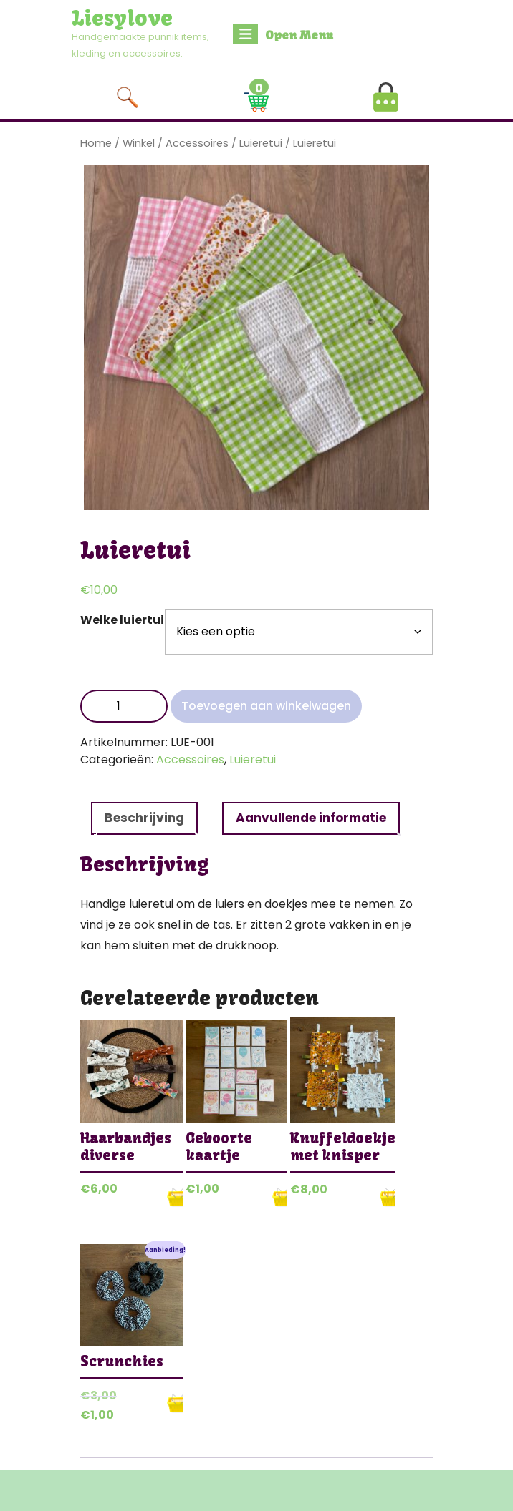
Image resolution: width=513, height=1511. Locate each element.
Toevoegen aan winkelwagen (266, 706)
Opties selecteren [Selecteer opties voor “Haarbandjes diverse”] (174, 1197)
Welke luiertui (122, 620)
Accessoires (197, 143)
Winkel (139, 143)
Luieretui (260, 143)
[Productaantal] (124, 706)
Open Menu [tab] (283, 34)
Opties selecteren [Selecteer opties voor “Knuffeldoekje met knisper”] (387, 1197)
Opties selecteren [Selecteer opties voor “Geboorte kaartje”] (279, 1197)
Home (96, 143)
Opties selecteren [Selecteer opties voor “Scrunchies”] (174, 1403)
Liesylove (122, 17)
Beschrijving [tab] (144, 817)
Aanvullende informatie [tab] (311, 817)
